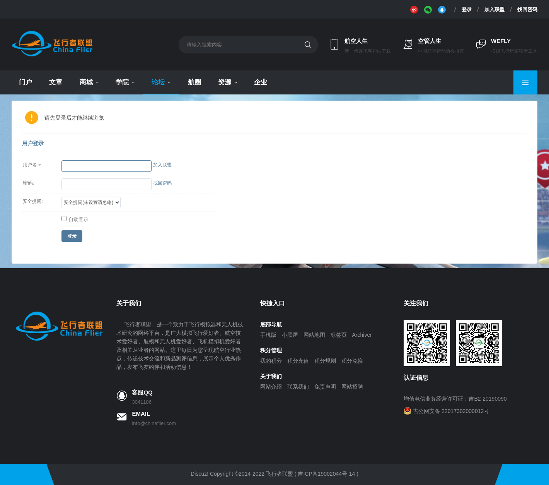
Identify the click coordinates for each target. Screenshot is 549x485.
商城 (86, 82)
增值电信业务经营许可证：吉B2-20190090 (455, 399)
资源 (224, 82)
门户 (25, 82)
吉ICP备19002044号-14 (326, 474)
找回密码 (527, 9)
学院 (122, 82)
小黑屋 (290, 335)
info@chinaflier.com (154, 423)
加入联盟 (494, 9)
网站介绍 (271, 387)
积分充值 (298, 361)
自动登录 (75, 219)
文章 (55, 82)
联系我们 (298, 387)
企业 (260, 82)
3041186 (142, 402)
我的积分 (271, 361)
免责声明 (325, 387)
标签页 (339, 335)
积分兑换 (352, 361)
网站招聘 (352, 387)
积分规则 (325, 361)
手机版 (268, 335)
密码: (28, 183)
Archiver (362, 335)
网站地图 (314, 335)
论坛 (158, 82)
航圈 (194, 82)
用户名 (30, 165)
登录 (467, 9)
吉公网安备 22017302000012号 (451, 411)
